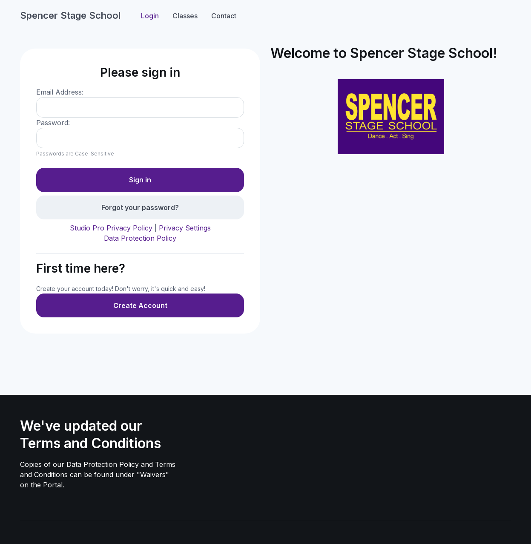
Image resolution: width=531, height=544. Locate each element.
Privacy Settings (185, 228)
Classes (185, 16)
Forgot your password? (140, 207)
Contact (223, 16)
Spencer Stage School (70, 15)
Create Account (140, 305)
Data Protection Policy (140, 238)
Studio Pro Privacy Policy (111, 228)
